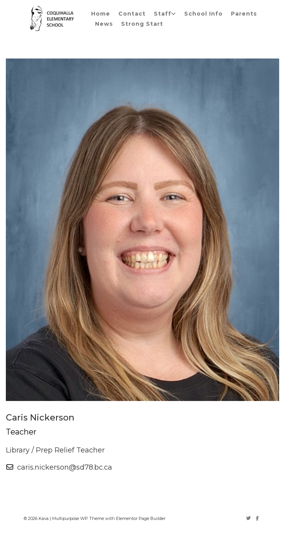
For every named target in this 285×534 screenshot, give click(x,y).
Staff (162, 13)
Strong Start (142, 23)
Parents (244, 13)
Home (100, 13)
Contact (132, 13)
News (104, 23)
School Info (203, 13)
